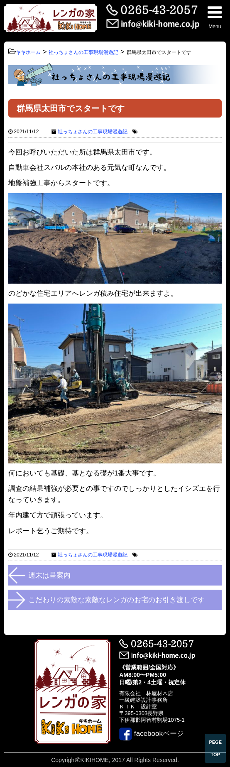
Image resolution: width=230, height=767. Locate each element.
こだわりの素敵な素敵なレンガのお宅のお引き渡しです (116, 600)
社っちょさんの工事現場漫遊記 (92, 132)
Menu (215, 16)
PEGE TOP (215, 748)
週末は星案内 (49, 575)
